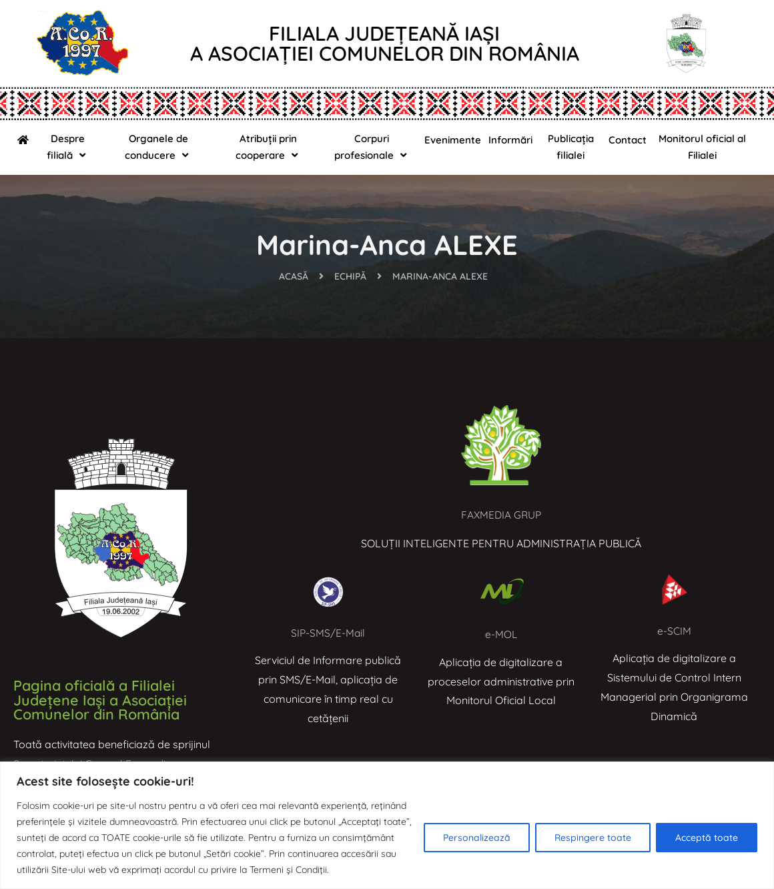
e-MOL (500, 634)
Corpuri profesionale (372, 147)
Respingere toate (592, 838)
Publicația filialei (571, 147)
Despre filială (68, 147)
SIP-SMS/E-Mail (328, 632)
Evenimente (452, 139)
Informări (510, 139)
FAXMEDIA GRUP (501, 514)
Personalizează (476, 838)
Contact (628, 139)
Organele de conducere (158, 147)
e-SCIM (674, 630)
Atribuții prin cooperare (268, 147)
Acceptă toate (706, 838)
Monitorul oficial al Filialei (702, 147)
